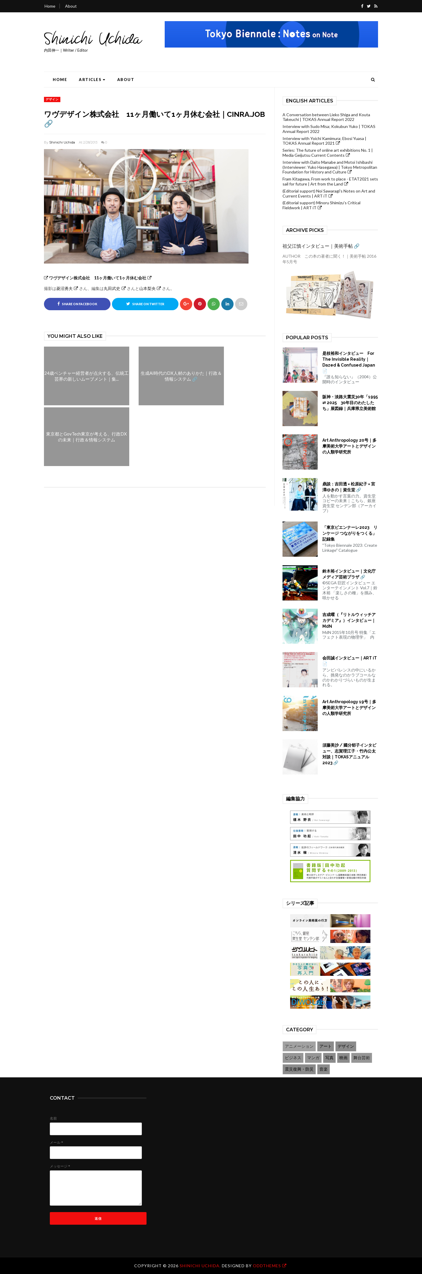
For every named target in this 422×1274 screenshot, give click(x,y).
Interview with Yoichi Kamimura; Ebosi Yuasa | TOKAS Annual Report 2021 (324, 141)
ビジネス (293, 1057)
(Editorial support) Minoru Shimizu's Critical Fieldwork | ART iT (321, 205)
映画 (343, 1057)
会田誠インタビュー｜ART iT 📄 (349, 661)
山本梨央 (147, 288)
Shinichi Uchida (62, 142)
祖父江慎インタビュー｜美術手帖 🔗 (321, 246)
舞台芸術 (361, 1057)
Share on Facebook (77, 304)
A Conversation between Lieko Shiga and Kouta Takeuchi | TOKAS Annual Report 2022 (326, 117)
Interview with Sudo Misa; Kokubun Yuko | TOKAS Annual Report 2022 (329, 129)
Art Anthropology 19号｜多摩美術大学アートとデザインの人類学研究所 (349, 707)
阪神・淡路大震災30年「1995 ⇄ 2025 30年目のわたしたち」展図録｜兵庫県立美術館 (350, 402)
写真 (329, 1057)
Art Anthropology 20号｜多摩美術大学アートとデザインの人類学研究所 (349, 446)
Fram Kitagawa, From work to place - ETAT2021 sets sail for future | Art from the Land (330, 181)
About (71, 6)
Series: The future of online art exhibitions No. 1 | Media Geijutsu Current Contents (328, 153)
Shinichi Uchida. (201, 1265)
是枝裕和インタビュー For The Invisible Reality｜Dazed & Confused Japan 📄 (348, 362)
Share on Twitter (145, 304)
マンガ (313, 1057)
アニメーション (299, 1046)
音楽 (323, 1069)
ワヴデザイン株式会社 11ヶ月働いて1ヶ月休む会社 (95, 277)
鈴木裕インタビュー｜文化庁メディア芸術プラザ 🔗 (349, 574)
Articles (92, 79)
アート (325, 1046)
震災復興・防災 (299, 1069)
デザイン (52, 99)
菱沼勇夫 (64, 288)
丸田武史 (112, 288)
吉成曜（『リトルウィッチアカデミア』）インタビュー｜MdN (349, 620)
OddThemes (267, 1265)
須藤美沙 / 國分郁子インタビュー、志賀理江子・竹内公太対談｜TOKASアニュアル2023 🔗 (349, 754)
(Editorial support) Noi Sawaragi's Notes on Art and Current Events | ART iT (329, 193)
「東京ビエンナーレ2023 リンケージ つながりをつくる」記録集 (349, 533)
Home (50, 6)
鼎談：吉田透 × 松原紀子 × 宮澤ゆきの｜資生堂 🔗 (348, 487)
